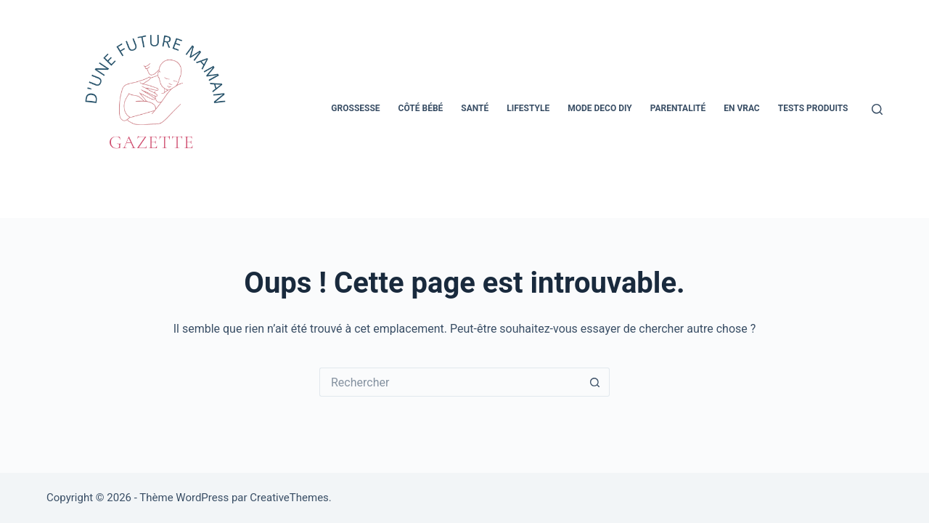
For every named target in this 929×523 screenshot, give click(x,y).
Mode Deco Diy (600, 108)
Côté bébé (420, 108)
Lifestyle (528, 108)
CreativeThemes (289, 497)
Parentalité (677, 108)
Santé (474, 108)
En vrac (742, 108)
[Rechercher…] (450, 382)
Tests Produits (813, 108)
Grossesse (355, 108)
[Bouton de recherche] (595, 382)
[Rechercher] (877, 109)
